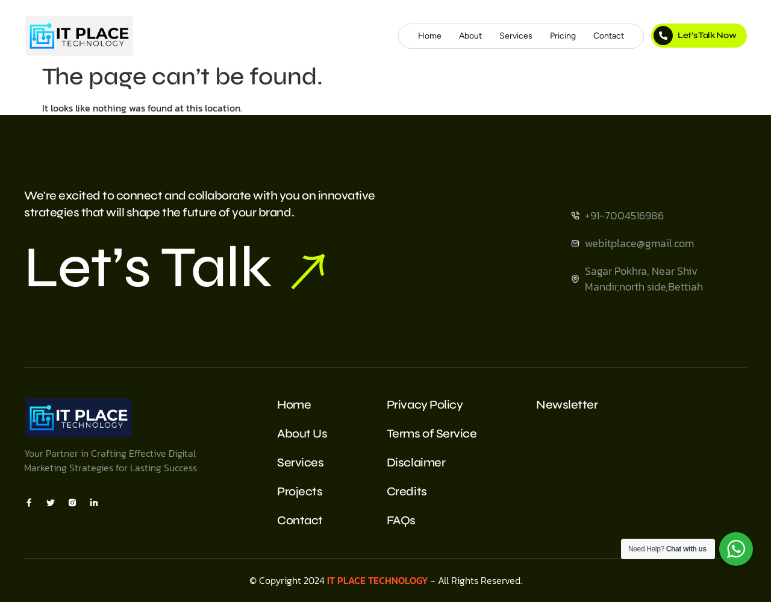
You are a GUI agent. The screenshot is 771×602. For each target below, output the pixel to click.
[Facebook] (29, 502)
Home (430, 36)
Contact (608, 36)
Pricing (563, 36)
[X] (50, 502)
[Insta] (72, 502)
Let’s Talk (174, 267)
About (470, 36)
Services (515, 36)
